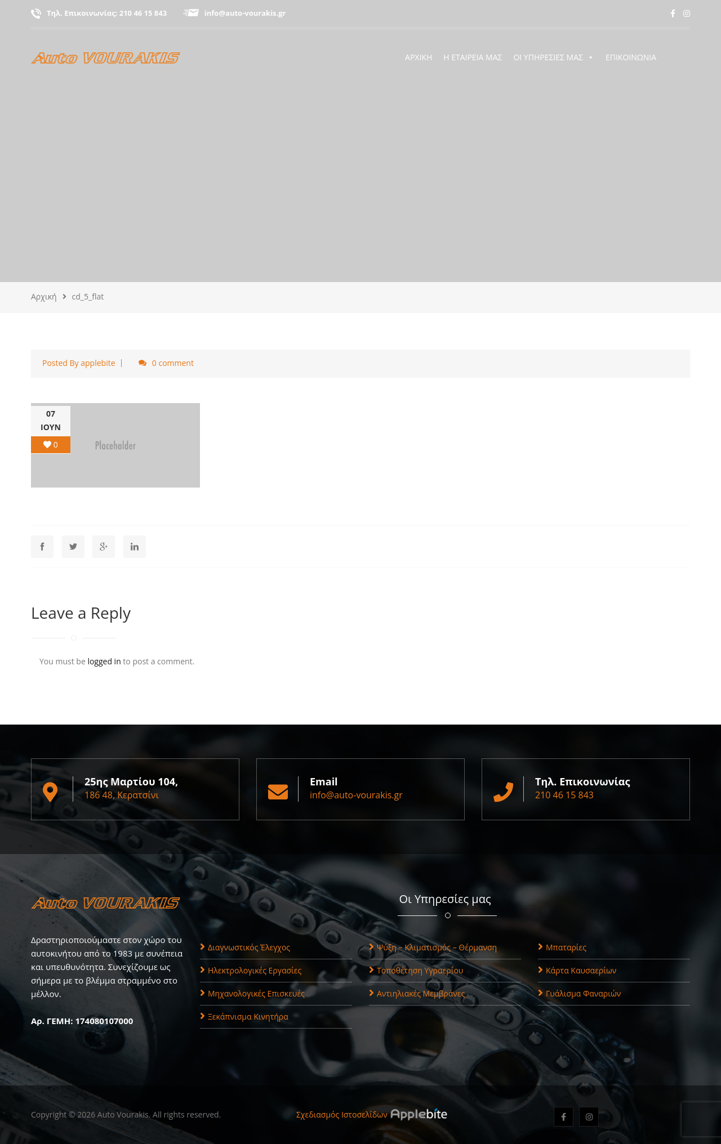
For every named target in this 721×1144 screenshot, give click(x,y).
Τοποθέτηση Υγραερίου (416, 970)
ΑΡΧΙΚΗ (418, 57)
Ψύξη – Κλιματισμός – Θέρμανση (433, 947)
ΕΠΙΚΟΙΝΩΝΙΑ (631, 57)
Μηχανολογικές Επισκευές (252, 993)
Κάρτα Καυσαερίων (577, 970)
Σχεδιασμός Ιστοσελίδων (342, 1114)
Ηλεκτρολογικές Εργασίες (250, 970)
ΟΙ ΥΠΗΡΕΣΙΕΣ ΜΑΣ (553, 57)
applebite (98, 363)
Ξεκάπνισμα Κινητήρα (244, 1016)
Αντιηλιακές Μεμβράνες (417, 993)
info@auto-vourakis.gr (245, 13)
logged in (104, 661)
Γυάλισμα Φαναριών (579, 993)
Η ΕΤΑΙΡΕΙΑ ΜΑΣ (472, 57)
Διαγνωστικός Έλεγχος (245, 947)
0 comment (173, 363)
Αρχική (44, 296)
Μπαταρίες (562, 947)
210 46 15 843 (143, 13)
